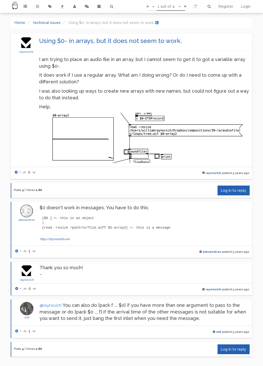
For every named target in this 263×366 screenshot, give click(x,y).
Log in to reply (233, 190)
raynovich (26, 52)
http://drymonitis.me (55, 239)
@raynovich (51, 305)
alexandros (26, 220)
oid (26, 317)
